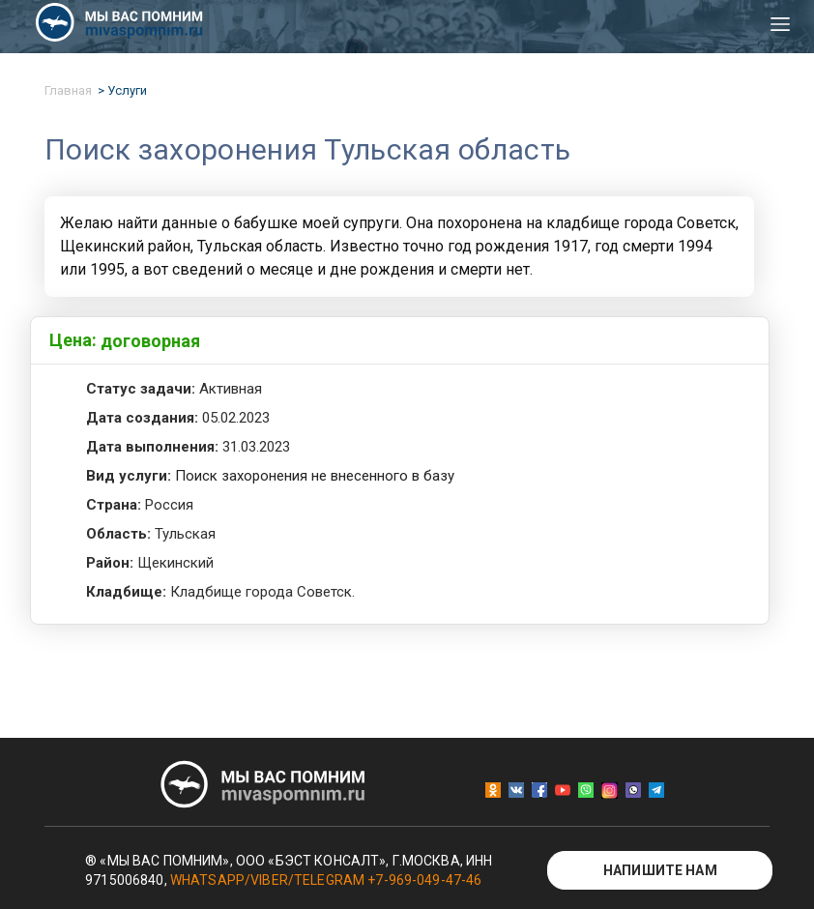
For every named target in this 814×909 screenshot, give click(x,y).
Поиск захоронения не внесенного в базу (314, 475)
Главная (68, 90)
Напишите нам (660, 870)
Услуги (127, 90)
